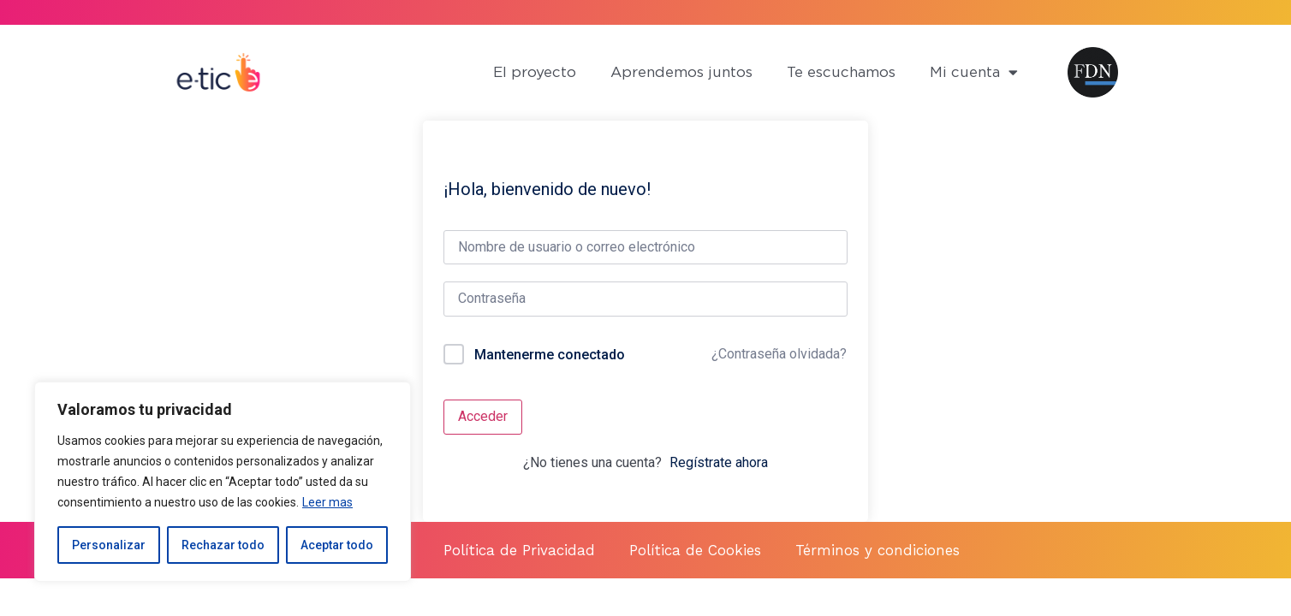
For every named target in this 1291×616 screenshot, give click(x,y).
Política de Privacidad (519, 550)
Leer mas (327, 502)
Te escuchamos (841, 72)
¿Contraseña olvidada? (779, 354)
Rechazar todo (223, 545)
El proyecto (534, 72)
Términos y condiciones (877, 550)
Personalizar (109, 545)
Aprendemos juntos (681, 72)
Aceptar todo (336, 545)
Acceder (483, 416)
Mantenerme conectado (549, 354)
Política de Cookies (695, 550)
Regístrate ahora (718, 462)
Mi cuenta (974, 72)
